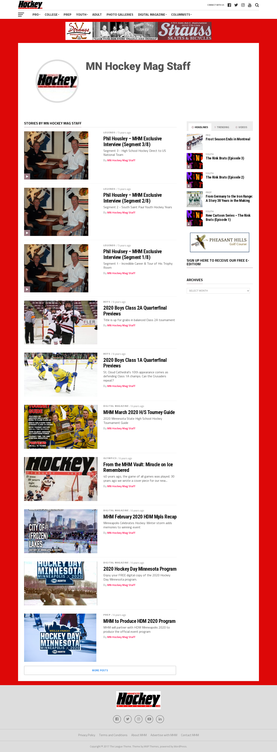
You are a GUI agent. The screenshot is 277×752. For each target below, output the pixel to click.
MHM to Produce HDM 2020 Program (139, 621)
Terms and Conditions (113, 735)
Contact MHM (190, 735)
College (51, 14)
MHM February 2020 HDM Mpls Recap (140, 516)
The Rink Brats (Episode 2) (225, 177)
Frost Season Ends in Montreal (228, 139)
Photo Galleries (120, 14)
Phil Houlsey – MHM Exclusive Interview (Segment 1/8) (132, 254)
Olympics (110, 458)
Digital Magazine (151, 14)
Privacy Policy (86, 735)
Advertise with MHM (164, 735)
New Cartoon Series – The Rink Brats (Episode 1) (228, 217)
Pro (36, 14)
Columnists (180, 14)
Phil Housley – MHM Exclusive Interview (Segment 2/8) (132, 197)
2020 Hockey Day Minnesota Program (139, 569)
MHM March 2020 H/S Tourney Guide (139, 412)
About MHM (139, 735)
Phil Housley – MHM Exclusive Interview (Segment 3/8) (132, 141)
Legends (109, 132)
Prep (67, 14)
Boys (106, 302)
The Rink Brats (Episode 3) (225, 158)
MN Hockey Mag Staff (121, 160)
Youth (81, 14)
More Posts (100, 670)
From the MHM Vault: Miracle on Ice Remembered (138, 467)
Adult (97, 14)
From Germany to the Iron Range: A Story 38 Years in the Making (229, 198)
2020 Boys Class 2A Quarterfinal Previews (135, 310)
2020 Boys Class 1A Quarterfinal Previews (135, 362)
